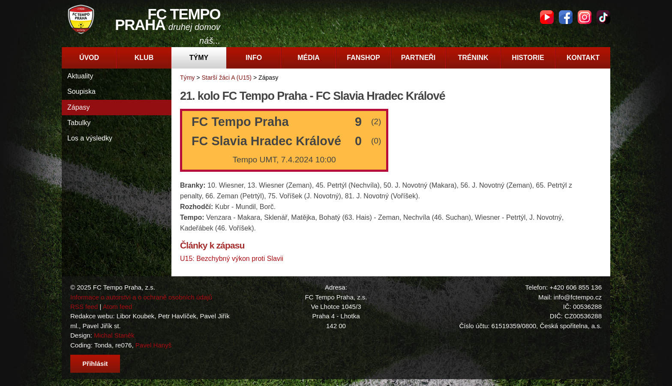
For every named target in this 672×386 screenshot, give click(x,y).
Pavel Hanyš (153, 345)
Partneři (418, 57)
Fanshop (363, 57)
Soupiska (81, 91)
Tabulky (78, 122)
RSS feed (84, 306)
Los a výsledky (89, 138)
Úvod (89, 57)
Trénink (473, 57)
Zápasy (78, 107)
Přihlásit (95, 363)
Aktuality (80, 76)
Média (308, 57)
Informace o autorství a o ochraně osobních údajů (141, 297)
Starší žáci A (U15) (226, 77)
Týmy (198, 57)
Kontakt (583, 57)
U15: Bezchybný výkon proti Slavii (231, 258)
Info (254, 57)
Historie (528, 57)
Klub (144, 57)
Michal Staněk (114, 335)
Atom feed (117, 306)
